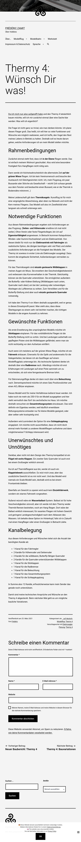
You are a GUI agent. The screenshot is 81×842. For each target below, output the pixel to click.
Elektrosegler (67, 624)
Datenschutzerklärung (53, 827)
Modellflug (19, 39)
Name (11, 681)
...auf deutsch (67, 619)
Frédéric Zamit (15, 28)
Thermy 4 (69, 622)
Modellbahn (35, 39)
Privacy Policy (52, 831)
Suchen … (9, 781)
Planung (62, 627)
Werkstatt (52, 39)
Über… (8, 39)
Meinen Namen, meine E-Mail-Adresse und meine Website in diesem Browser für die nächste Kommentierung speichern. (42, 709)
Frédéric (15, 622)
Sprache (36, 44)
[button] (48, 44)
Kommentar (14, 655)
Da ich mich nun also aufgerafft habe (25, 114)
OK (40, 836)
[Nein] (78, 832)
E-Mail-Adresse (50, 681)
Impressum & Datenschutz (17, 44)
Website (11, 694)
